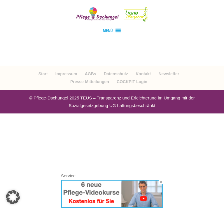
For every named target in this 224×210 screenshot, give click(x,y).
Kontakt (143, 73)
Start (43, 73)
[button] (108, 30)
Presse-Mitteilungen (89, 81)
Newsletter (168, 73)
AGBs (90, 73)
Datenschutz (116, 73)
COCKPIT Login (132, 81)
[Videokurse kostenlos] (112, 206)
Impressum (66, 73)
